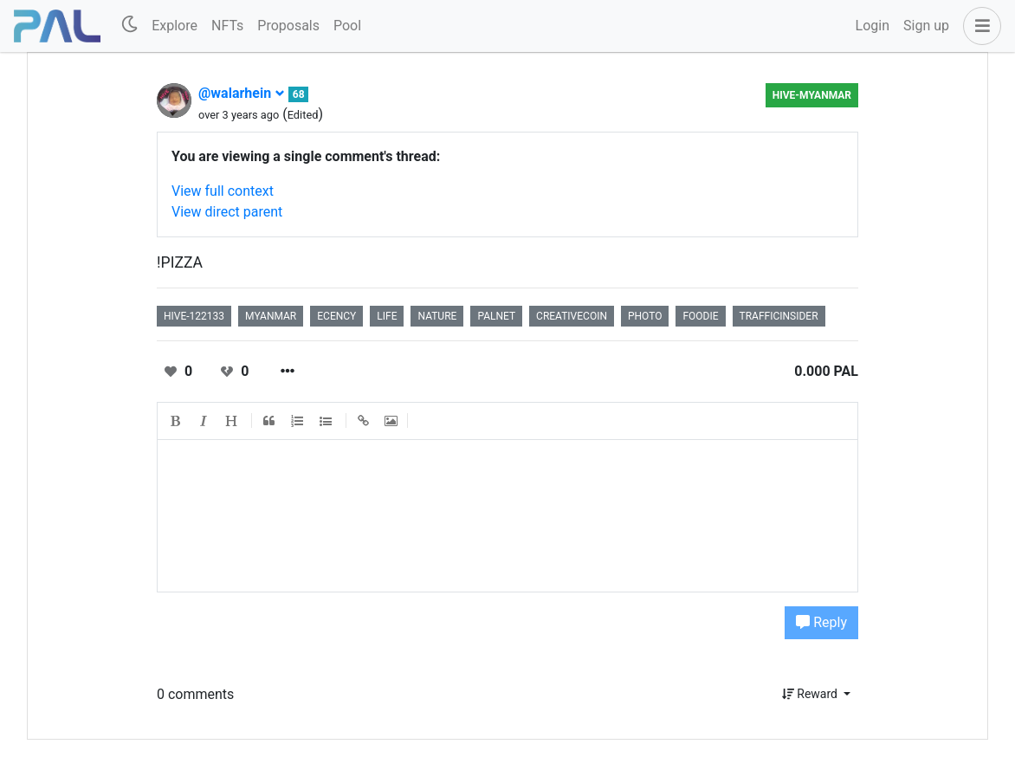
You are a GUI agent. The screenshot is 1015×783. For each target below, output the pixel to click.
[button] (978, 26)
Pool (347, 25)
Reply (821, 622)
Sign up (926, 25)
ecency (336, 316)
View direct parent (226, 212)
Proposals (288, 25)
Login (872, 25)
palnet (496, 316)
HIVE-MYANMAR (812, 95)
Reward (811, 694)
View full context (222, 191)
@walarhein (241, 93)
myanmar (270, 316)
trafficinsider (779, 316)
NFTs (227, 25)
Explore (174, 25)
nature (436, 316)
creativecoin (571, 316)
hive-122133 (194, 316)
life (387, 316)
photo (645, 316)
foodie (700, 316)
